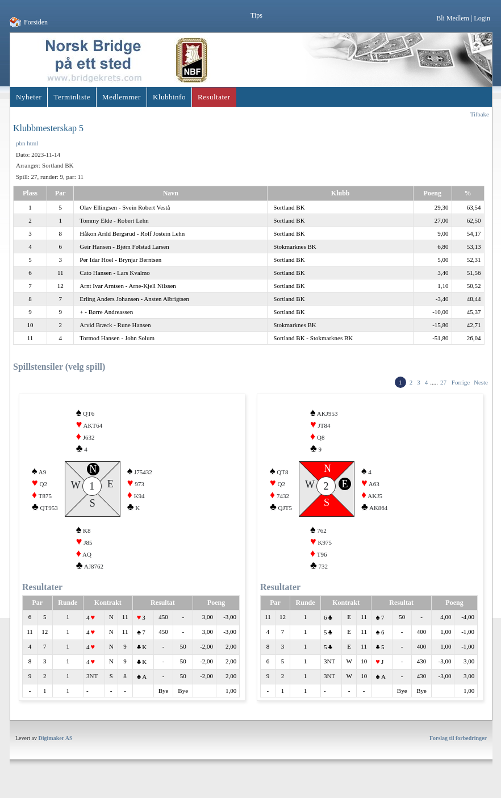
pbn (21, 143)
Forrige (461, 382)
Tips (256, 15)
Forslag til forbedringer (458, 746)
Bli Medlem (452, 18)
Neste (481, 382)
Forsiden (36, 22)
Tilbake (479, 114)
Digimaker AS (56, 746)
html (32, 143)
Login (482, 18)
